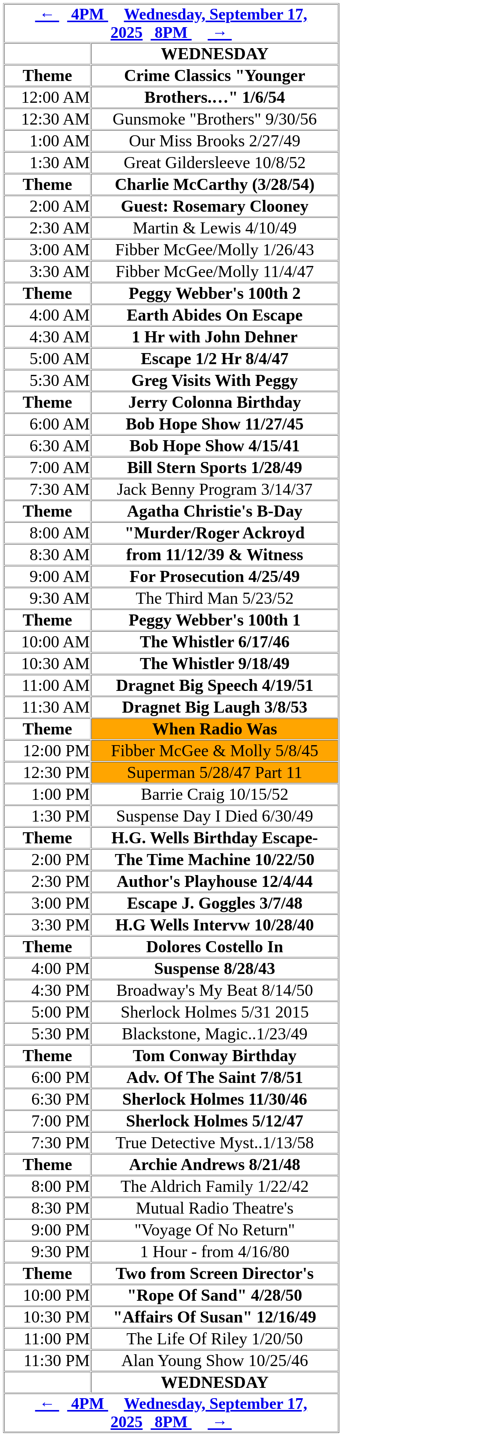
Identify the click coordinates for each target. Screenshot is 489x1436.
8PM (171, 32)
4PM (87, 14)
